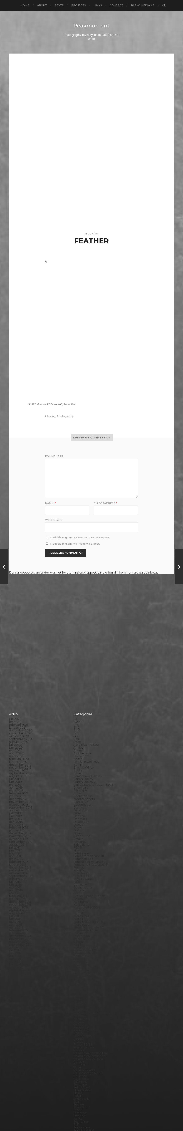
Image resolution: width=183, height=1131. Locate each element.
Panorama (80, 954)
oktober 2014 (18, 869)
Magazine (80, 912)
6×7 (75, 663)
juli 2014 (15, 877)
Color (77, 720)
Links (98, 5)
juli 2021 (15, 646)
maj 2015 (15, 849)
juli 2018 (15, 740)
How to (78, 837)
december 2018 (20, 726)
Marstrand (80, 920)
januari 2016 (17, 826)
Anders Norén (97, 1119)
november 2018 (20, 729)
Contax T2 (80, 729)
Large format (82, 903)
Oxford (78, 952)
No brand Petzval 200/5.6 (91, 940)
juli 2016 (15, 809)
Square (78, 1032)
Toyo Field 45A (83, 1057)
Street (78, 1037)
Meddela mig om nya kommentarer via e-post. (80, 537)
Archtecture (82, 680)
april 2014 (16, 886)
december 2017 (20, 760)
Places (78, 969)
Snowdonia (81, 1026)
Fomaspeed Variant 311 (89, 789)
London (79, 909)
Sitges (77, 1020)
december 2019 (20, 692)
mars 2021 (16, 649)
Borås (77, 700)
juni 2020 (16, 675)
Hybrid (78, 840)
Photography (65, 416)
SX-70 (77, 1046)
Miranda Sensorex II (87, 929)
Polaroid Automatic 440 (90, 983)
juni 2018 (15, 743)
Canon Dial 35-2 (84, 709)
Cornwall (79, 735)
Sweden (79, 1043)
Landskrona (81, 900)
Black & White (83, 695)
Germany (80, 812)
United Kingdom (85, 1063)
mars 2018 (16, 752)
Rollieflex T (81, 1006)
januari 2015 (17, 860)
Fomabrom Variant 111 (88, 783)
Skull (77, 1023)
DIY (75, 757)
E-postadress (105, 503)
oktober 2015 (18, 835)
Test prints (80, 1049)
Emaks (78, 766)
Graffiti (78, 820)
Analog (50, 416)
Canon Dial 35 (83, 706)
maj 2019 (15, 712)
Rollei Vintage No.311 (88, 1000)
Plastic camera (83, 974)
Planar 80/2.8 (83, 972)
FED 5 (77, 775)
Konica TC (80, 889)
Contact (116, 5)
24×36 (77, 649)
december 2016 (20, 795)
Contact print (83, 723)
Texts (59, 5)
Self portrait (81, 1014)
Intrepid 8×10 (82, 866)
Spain (77, 1029)
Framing (79, 797)
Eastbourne (81, 763)
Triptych (79, 1060)
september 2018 (21, 735)
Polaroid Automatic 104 (90, 980)
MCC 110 (79, 923)
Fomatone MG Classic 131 (90, 792)
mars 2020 (16, 683)
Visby (77, 1066)
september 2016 (20, 803)
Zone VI (79, 1080)
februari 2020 (19, 686)
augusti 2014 (18, 875)
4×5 (75, 652)
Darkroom (80, 737)
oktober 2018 (18, 732)
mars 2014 (16, 889)
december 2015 (20, 829)
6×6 (75, 660)
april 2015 (16, 852)
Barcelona (80, 683)
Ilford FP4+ (81, 843)
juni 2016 (15, 812)
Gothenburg (82, 815)
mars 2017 (16, 786)
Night (77, 934)
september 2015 (20, 837)
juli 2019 (15, 706)
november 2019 (20, 695)
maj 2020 (16, 678)
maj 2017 (15, 780)
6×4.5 (77, 658)
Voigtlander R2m (85, 1069)
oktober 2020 (19, 663)
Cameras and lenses (87, 703)
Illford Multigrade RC (88, 855)
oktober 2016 (18, 800)
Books (77, 698)
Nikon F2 (79, 937)
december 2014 (20, 863)
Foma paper (82, 780)
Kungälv (79, 895)
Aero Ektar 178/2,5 (86, 672)
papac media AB (143, 5)
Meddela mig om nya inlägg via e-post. (75, 543)
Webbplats (53, 519)
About (42, 5)
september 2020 (21, 666)
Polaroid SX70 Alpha (88, 986)
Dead (77, 740)
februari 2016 (18, 823)
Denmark (80, 746)
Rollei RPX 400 (84, 997)
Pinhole (79, 966)
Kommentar (54, 456)
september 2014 (20, 872)
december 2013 (20, 897)
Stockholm (81, 1034)
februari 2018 (18, 755)
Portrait (78, 989)
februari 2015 (18, 857)
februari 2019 (18, 720)
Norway (79, 949)
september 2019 (20, 700)
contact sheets (84, 726)
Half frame (80, 829)
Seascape (80, 1012)
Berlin (77, 692)
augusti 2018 (18, 737)
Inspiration (80, 860)
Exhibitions (81, 772)
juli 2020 (15, 672)
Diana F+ (79, 752)
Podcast (79, 977)
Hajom (78, 826)
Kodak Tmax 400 (85, 880)
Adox (77, 669)
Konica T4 (80, 886)
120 (75, 646)
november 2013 (20, 900)
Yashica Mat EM (84, 1077)
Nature (78, 932)
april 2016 (16, 817)
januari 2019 (17, 723)
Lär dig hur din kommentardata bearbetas (128, 572)
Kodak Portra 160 (85, 875)
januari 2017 (17, 792)
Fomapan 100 (83, 786)
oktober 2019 (18, 698)
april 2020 (16, 680)
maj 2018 (15, 746)
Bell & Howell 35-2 (86, 689)
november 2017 (20, 763)
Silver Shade (82, 1017)
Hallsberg (80, 832)
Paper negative (84, 957)
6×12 (76, 655)
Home (25, 5)
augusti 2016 (18, 806)
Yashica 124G (82, 1074)
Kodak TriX (81, 883)
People (78, 960)
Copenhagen (82, 732)
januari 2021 (17, 655)
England (79, 769)
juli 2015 (15, 843)
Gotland (79, 817)
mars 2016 (16, 820)
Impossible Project (86, 857)
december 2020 (20, 658)
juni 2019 (15, 709)
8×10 (76, 666)
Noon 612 (79, 943)
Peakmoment (91, 26)
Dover (77, 760)
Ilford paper (82, 852)
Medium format (84, 926)
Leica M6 (79, 906)
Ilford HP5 (80, 846)
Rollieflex (80, 1003)
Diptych (79, 755)
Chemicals (80, 715)
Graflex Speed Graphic (89, 823)
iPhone (78, 869)
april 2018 (16, 749)
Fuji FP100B (81, 800)
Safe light (80, 1009)
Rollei (77, 994)
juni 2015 (15, 846)
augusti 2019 (18, 703)
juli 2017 (15, 775)
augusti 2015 (18, 840)
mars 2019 (16, 718)
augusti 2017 (18, 772)
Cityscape (80, 718)
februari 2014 (18, 892)
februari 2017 (18, 789)
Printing (79, 992)
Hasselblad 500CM (86, 835)
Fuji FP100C (81, 803)
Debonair (80, 743)
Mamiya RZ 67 (83, 915)
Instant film (81, 863)
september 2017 (20, 769)
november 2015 (20, 832)
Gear (76, 809)
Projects (78, 5)
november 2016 (20, 797)
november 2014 (20, 866)
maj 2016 (15, 815)
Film (76, 777)
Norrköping (81, 946)
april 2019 (16, 715)
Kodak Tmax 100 (85, 877)
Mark (77, 917)
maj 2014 (15, 883)
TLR (76, 1052)
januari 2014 (17, 895)
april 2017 (16, 783)
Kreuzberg (81, 892)
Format (78, 795)
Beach (78, 686)
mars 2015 (16, 855)
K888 (77, 872)
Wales (77, 1072)
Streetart (80, 1040)
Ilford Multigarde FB (88, 849)
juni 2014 (15, 880)
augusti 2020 (18, 669)
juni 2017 (15, 777)
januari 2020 (18, 689)
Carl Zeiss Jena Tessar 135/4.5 (93, 712)
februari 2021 (18, 652)
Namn (50, 503)
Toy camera (81, 1054)
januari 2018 (17, 757)
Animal (78, 678)
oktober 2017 (18, 766)
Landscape (81, 897)
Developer (81, 749)
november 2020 (20, 660)
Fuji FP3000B (83, 806)
